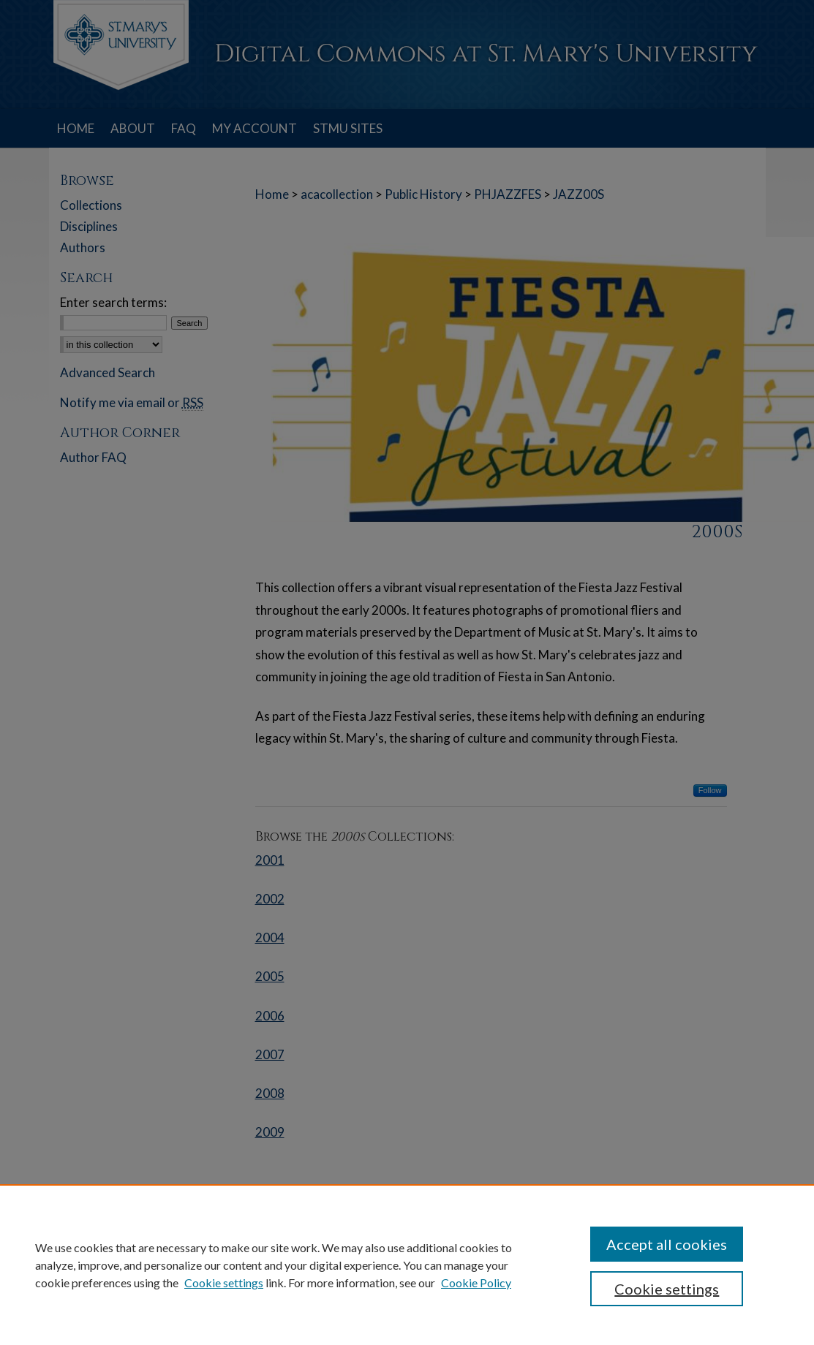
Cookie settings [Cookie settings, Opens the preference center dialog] (666, 1288)
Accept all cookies (666, 1244)
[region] (407, 1264)
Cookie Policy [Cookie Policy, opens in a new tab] (476, 1282)
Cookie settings (223, 1282)
